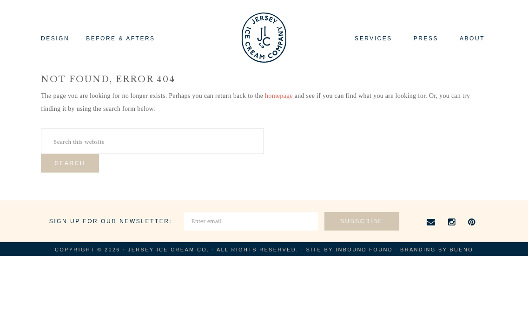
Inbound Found (364, 249)
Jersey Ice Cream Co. (169, 249)
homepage (279, 95)
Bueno (461, 249)
